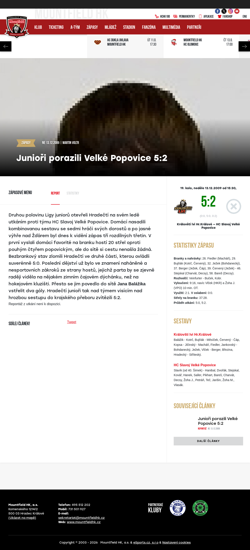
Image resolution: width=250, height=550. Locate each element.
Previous (5, 46)
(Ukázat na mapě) (22, 518)
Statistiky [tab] (73, 194)
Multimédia (171, 27)
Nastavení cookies (176, 542)
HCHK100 (162, 17)
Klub (38, 27)
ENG (241, 17)
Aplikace (206, 17)
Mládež (110, 27)
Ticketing (56, 27)
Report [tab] (55, 194)
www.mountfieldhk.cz (84, 522)
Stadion (129, 27)
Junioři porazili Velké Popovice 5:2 (218, 421)
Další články (208, 441)
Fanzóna (149, 27)
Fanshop (224, 17)
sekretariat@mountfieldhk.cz (81, 518)
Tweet (71, 322)
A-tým (75, 27)
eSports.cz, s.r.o (145, 542)
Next (244, 46)
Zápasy (92, 27)
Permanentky (184, 17)
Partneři (194, 27)
